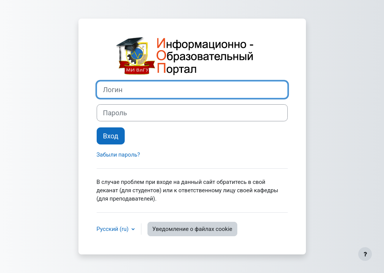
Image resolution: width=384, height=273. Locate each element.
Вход (111, 136)
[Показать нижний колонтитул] (365, 254)
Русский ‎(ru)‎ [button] (113, 229)
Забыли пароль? (118, 154)
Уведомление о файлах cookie (192, 229)
